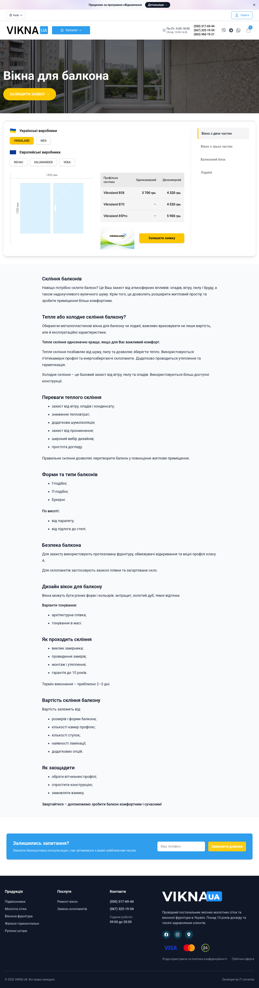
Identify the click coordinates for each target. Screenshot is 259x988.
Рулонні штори (16, 931)
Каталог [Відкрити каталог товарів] (71, 30)
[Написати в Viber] (224, 30)
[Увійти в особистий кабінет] (242, 15)
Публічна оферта (243, 959)
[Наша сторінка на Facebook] (166, 935)
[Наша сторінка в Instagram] (178, 935)
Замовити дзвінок (227, 846)
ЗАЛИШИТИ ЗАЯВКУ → (30, 94)
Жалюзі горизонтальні (22, 923)
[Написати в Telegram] (231, 30)
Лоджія (206, 172)
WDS (43, 140)
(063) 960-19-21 (204, 34)
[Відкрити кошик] (248, 30)
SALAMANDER (43, 162)
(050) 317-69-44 (204, 26)
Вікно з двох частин (217, 133)
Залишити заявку (162, 238)
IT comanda (246, 979)
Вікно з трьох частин (216, 146)
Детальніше (157, 4)
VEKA (67, 162)
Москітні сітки (16, 909)
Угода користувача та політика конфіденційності (194, 959)
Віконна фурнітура (19, 916)
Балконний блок (213, 159)
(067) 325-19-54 (204, 30)
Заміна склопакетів (72, 909)
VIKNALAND (22, 140)
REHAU (18, 162)
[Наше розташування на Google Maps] (189, 935)
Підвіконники (15, 902)
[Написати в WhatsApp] (238, 30)
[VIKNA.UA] (208, 897)
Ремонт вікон (67, 902)
